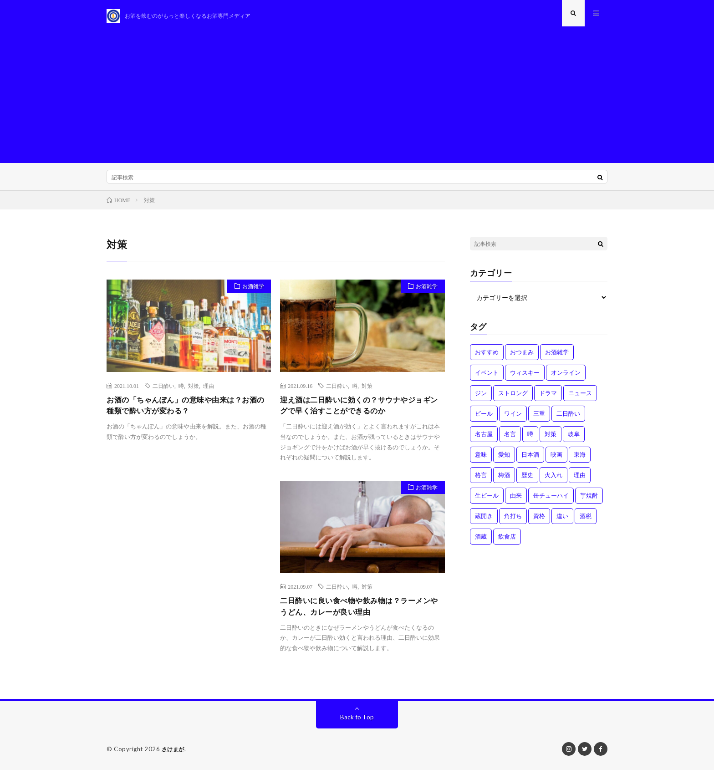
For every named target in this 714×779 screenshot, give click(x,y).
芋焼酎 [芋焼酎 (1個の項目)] (589, 500)
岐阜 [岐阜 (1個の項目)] (574, 439)
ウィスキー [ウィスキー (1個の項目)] (525, 378)
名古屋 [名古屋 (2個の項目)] (484, 439)
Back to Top (357, 726)
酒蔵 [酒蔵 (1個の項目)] (481, 541)
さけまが (174, 758)
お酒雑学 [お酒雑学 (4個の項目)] (557, 357)
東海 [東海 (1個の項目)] (580, 459)
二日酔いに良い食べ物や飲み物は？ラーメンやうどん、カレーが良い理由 (360, 614)
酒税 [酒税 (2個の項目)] (586, 521)
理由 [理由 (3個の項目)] (580, 480)
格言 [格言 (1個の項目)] (481, 480)
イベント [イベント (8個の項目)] (487, 378)
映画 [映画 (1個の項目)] (556, 459)
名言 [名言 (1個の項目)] (510, 439)
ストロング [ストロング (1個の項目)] (513, 398)
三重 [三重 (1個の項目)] (539, 419)
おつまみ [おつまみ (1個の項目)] (522, 357)
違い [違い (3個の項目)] (562, 521)
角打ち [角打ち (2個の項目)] (513, 521)
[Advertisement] (357, 100)
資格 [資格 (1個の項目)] (539, 521)
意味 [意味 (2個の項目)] (481, 459)
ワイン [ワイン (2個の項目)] (513, 419)
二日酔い (163, 390)
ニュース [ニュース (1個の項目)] (580, 398)
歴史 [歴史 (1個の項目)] (527, 480)
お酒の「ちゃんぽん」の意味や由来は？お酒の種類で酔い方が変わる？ (187, 411)
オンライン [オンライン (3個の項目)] (566, 378)
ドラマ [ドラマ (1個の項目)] (548, 398)
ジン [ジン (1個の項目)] (481, 398)
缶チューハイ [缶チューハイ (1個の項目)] (551, 500)
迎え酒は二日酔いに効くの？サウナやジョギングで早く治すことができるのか (360, 411)
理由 (208, 390)
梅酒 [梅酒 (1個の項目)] (504, 480)
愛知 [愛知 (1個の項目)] (504, 459)
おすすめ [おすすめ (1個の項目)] (487, 357)
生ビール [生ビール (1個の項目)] (487, 500)
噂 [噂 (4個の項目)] (530, 439)
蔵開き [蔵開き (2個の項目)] (484, 521)
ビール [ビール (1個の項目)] (484, 419)
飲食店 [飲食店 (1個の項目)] (507, 541)
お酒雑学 (250, 292)
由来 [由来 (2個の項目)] (516, 500)
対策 (193, 390)
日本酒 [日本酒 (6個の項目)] (530, 459)
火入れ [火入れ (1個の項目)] (553, 480)
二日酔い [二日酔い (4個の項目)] (568, 419)
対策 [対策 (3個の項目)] (550, 439)
